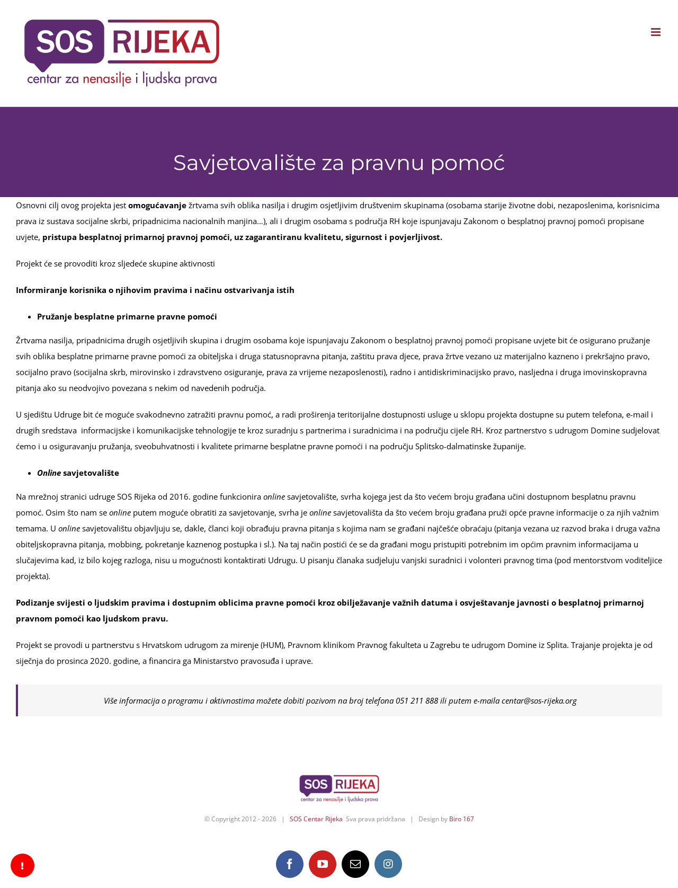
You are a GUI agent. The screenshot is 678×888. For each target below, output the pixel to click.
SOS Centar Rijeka (316, 818)
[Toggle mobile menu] (656, 32)
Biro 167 (461, 818)
